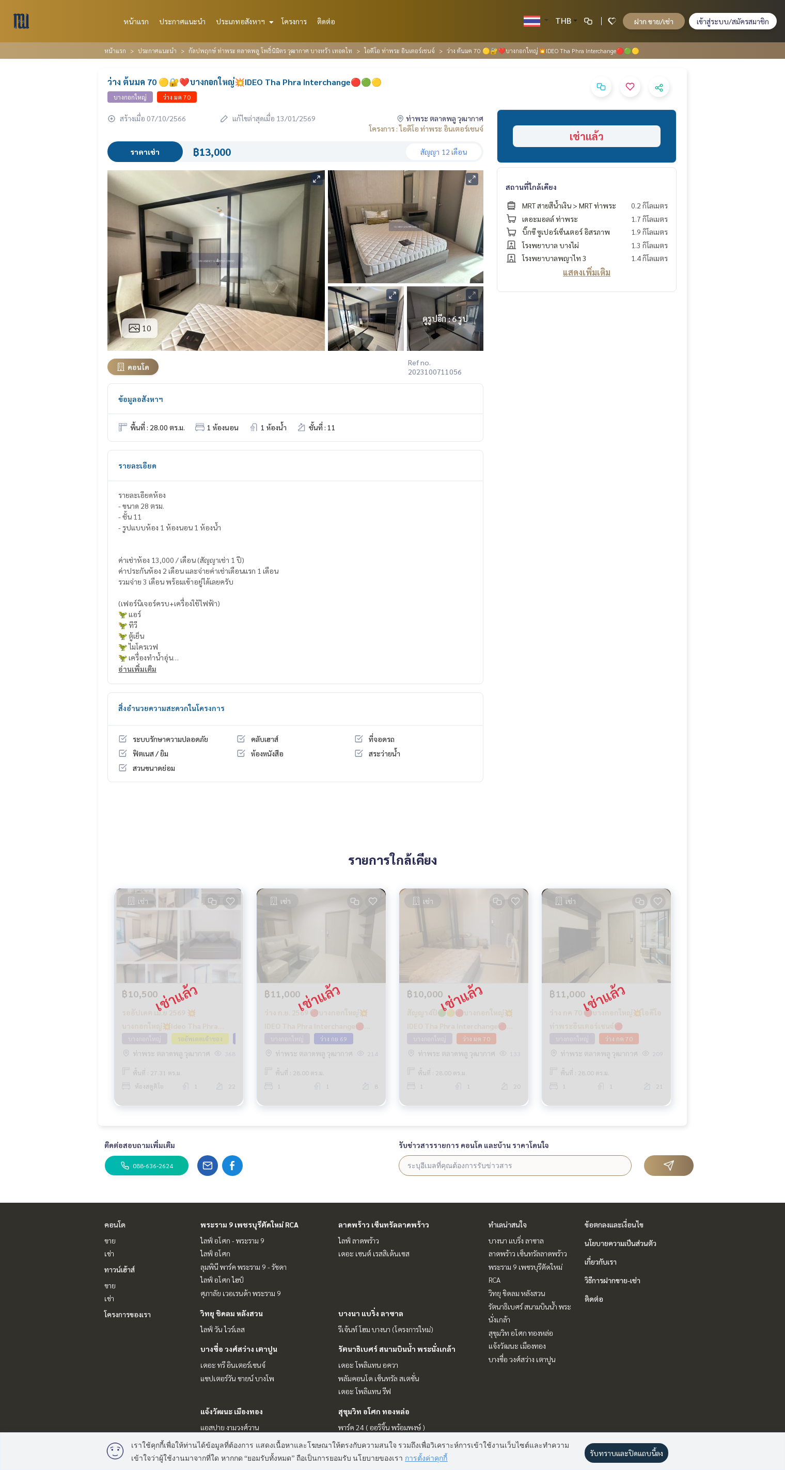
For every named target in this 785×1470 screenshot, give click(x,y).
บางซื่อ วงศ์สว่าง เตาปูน (238, 1348)
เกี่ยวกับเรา (601, 1261)
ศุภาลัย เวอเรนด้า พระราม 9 (240, 1293)
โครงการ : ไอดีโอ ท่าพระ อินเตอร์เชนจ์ (426, 128)
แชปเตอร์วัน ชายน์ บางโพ (237, 1378)
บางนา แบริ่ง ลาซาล (370, 1313)
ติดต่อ (326, 21)
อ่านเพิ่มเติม (137, 668)
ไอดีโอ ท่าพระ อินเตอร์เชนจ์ (399, 50)
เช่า (109, 1253)
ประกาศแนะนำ (182, 21)
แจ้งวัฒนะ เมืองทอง (231, 1411)
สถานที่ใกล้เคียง (531, 186)
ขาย (110, 1240)
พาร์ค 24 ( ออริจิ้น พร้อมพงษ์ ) (381, 1427)
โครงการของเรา (127, 1314)
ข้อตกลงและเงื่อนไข (614, 1224)
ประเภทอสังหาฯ (243, 21)
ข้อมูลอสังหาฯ (140, 398)
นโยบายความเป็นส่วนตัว (620, 1243)
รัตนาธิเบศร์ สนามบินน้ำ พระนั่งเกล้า (397, 1348)
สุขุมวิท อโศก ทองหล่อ (374, 1411)
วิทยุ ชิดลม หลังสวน (231, 1313)
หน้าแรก (136, 21)
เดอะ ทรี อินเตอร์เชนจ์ (232, 1364)
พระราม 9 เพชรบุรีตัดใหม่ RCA (249, 1224)
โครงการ (294, 21)
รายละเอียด (137, 465)
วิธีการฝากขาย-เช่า (612, 1280)
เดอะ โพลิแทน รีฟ (364, 1391)
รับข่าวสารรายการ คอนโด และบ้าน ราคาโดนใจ (474, 1145)
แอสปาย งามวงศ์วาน (229, 1427)
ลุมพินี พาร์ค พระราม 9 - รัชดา (243, 1266)
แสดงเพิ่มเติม (586, 272)
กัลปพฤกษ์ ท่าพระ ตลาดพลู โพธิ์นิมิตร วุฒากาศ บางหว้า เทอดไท (270, 50)
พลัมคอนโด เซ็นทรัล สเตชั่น (378, 1378)
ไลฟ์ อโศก (215, 1253)
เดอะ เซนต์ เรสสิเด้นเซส (374, 1253)
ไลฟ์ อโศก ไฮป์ (222, 1279)
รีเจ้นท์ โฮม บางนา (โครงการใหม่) (385, 1329)
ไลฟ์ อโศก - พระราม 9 (232, 1240)
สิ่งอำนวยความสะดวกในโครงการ (171, 708)
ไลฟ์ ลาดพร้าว (358, 1240)
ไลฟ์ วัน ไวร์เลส (222, 1329)
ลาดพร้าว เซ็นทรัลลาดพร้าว (383, 1224)
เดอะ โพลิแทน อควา (368, 1364)
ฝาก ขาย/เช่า (653, 21)
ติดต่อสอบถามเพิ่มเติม (139, 1145)
